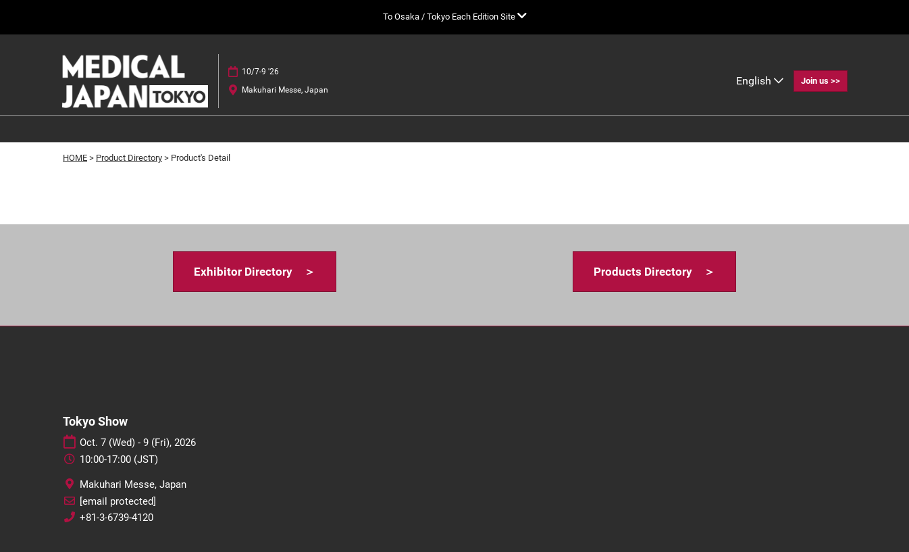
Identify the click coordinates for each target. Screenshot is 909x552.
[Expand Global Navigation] (455, 16)
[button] (821, 81)
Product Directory (129, 158)
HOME (75, 158)
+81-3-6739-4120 (116, 517)
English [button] (759, 80)
